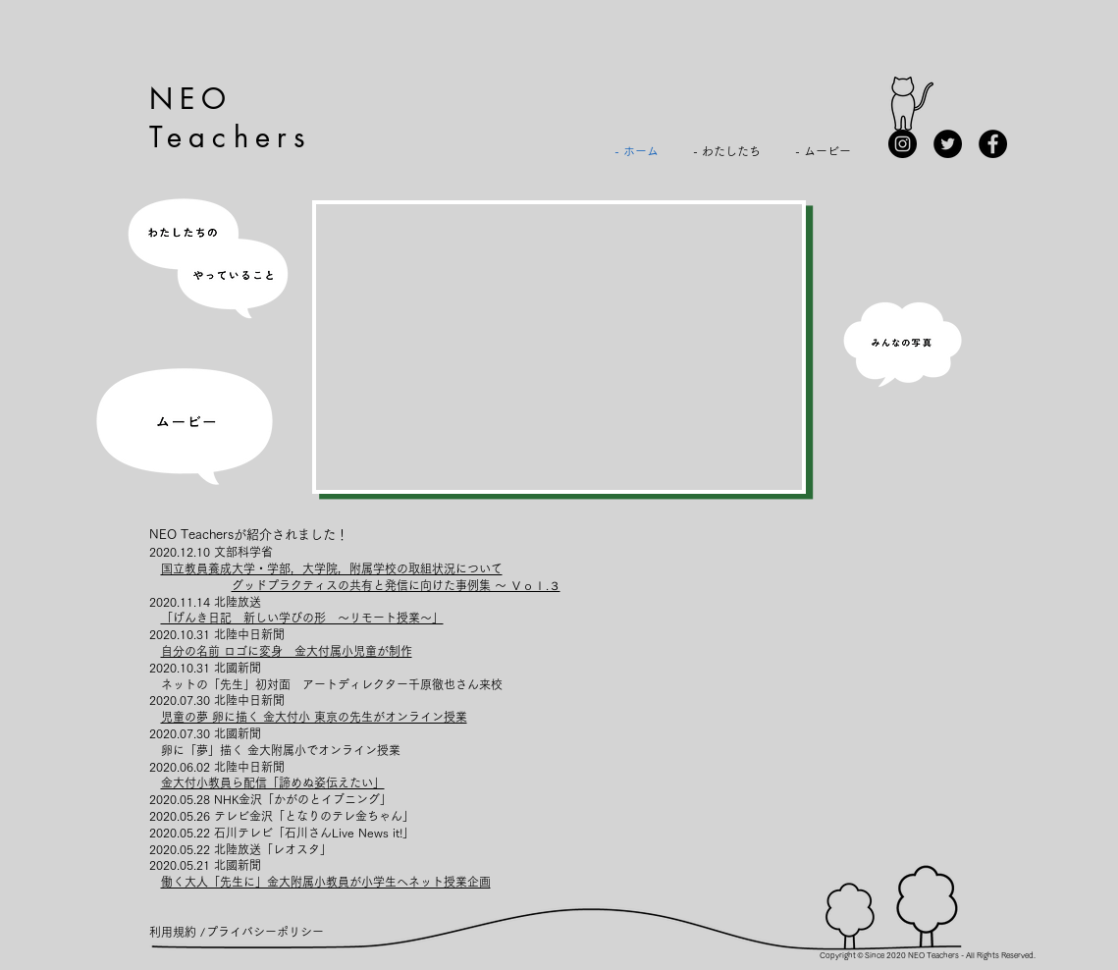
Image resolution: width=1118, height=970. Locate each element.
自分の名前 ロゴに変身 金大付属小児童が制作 (286, 651)
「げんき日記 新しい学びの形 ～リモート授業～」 (302, 617)
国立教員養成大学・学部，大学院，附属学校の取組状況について (332, 568)
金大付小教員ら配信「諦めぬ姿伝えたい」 (273, 782)
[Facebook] (993, 144)
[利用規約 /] (177, 931)
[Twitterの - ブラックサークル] (947, 144)
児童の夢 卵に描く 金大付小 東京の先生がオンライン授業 (314, 717)
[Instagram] (902, 144)
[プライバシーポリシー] (265, 931)
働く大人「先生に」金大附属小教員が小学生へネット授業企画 (326, 882)
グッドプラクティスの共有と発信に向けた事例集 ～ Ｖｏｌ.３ (396, 585)
